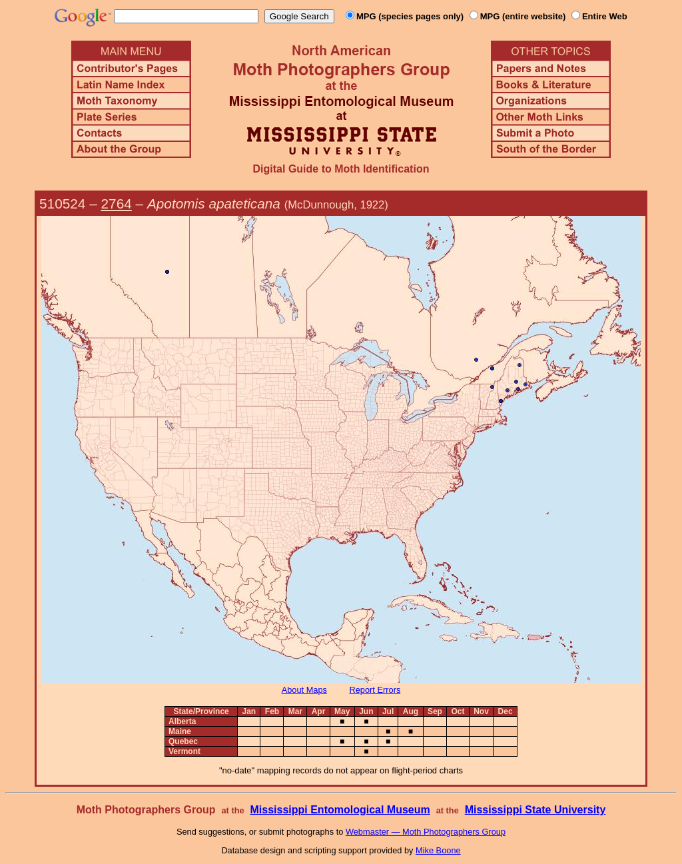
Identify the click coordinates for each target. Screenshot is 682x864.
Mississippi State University (535, 809)
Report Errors (375, 690)
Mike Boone (438, 850)
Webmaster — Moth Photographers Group (426, 832)
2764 (116, 203)
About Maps (304, 690)
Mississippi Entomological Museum (340, 809)
